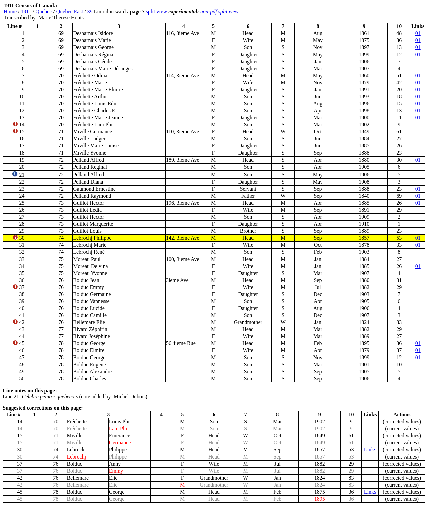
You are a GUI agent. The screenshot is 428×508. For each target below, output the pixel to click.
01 (418, 33)
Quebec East (69, 11)
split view (156, 11)
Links (370, 449)
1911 (26, 11)
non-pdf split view (219, 11)
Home (10, 11)
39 (90, 11)
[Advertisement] (385, 12)
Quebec (43, 11)
